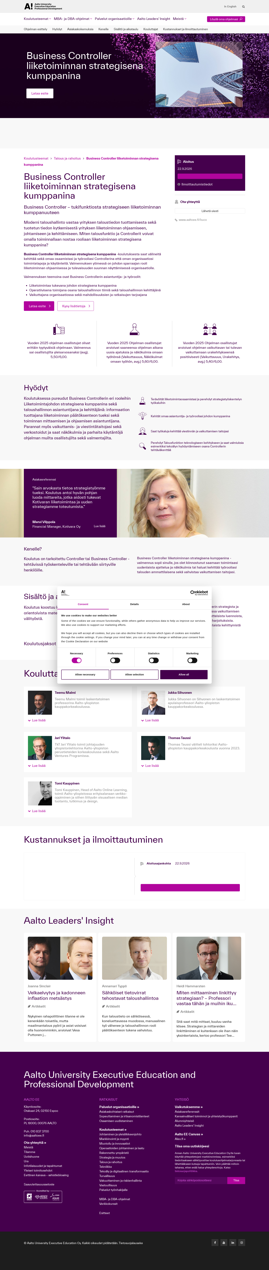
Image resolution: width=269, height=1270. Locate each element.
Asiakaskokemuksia (80, 29)
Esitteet (104, 1213)
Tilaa (236, 1180)
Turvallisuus (107, 1176)
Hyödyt (57, 29)
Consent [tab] (83, 604)
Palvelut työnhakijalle (113, 1189)
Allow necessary (85, 674)
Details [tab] (134, 604)
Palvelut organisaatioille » (119, 1107)
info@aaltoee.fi (34, 1135)
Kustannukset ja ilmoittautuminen (185, 29)
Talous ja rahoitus (67, 158)
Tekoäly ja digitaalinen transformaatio (124, 1171)
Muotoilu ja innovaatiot (114, 1143)
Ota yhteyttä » (35, 1142)
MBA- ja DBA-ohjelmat (114, 1199)
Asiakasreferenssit (187, 1111)
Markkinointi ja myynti (114, 1138)
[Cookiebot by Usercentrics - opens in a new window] (193, 592)
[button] (37, 720)
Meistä (28, 1147)
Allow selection (134, 674)
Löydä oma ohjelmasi (226, 19)
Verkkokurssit (108, 1203)
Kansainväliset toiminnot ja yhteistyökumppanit (206, 1116)
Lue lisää (99, 526)
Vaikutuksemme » (189, 1107)
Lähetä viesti (210, 211)
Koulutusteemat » (113, 1129)
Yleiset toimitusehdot (38, 1170)
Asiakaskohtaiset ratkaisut (116, 1111)
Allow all (184, 674)
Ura (26, 1161)
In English (230, 6)
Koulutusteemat (36, 158)
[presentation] (167, 872)
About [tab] (186, 604)
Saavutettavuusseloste (39, 1184)
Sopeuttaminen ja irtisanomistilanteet (124, 1116)
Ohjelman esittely (35, 29)
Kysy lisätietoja (73, 306)
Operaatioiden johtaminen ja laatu (121, 1148)
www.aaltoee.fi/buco (191, 219)
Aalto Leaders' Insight (153, 19)
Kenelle (103, 29)
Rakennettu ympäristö (114, 1152)
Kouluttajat (150, 29)
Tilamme (29, 1152)
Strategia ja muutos (112, 1157)
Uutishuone (31, 1156)
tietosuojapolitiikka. (186, 1171)
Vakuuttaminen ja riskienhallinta (120, 1180)
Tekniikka (105, 1166)
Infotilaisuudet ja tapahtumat (43, 1165)
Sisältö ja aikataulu (126, 29)
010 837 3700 (40, 1131)
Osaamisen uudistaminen (116, 1120)
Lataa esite (39, 93)
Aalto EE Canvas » (189, 1134)
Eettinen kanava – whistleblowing (46, 1175)
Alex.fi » (180, 1138)
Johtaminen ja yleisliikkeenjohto (120, 1134)
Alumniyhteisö (184, 1120)
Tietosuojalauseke (131, 1243)
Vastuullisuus (108, 1185)
